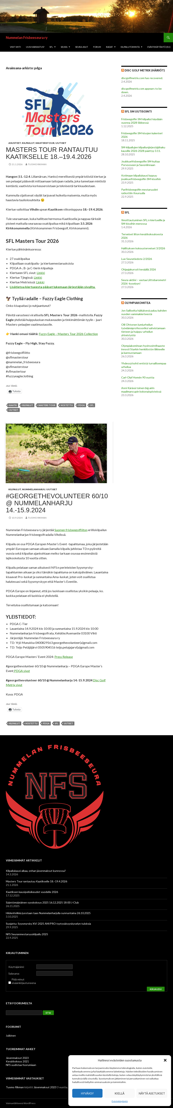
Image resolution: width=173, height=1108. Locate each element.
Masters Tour (46, 405)
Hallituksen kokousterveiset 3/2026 (143, 248)
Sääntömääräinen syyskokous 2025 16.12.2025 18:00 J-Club (42, 902)
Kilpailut (28, 142)
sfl (92, 405)
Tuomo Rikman (37, 164)
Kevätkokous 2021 (17, 1061)
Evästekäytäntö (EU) (158, 47)
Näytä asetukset (152, 1093)
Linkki (41, 273)
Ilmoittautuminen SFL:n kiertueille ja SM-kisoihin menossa (143, 221)
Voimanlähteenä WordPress (21, 1103)
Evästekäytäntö (120, 1101)
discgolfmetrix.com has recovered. (142, 78)
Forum (97, 47)
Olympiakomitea (137, 302)
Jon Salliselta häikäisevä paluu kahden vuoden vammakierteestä (144, 312)
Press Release (63, 656)
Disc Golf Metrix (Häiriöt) (145, 70)
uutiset (13, 410)
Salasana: (14, 973)
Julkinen (11, 1035)
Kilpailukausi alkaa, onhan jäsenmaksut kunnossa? (36, 870)
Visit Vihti (15, 47)
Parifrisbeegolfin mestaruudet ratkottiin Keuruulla (139, 191)
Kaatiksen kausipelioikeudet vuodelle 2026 (32, 892)
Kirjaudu (156, 989)
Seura (64, 47)
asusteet (14, 142)
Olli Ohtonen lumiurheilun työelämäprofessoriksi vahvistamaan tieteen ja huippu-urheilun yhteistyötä (143, 330)
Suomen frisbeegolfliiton (70, 530)
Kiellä (119, 1093)
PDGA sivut (21, 671)
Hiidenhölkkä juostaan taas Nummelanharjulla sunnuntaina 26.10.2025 (48, 913)
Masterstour (45, 142)
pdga (81, 405)
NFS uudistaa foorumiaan (21, 1065)
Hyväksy (87, 1093)
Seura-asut (81, 47)
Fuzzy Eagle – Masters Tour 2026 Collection (68, 334)
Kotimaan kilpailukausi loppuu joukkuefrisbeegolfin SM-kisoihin (141, 177)
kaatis (13, 405)
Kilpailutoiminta (130, 47)
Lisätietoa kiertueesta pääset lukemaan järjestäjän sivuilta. (52, 287)
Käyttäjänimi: (16, 966)
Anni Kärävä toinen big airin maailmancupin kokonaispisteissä (141, 389)
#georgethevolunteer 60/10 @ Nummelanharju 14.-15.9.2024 (57, 503)
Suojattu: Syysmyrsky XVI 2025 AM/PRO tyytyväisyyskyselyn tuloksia (48, 923)
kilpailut (27, 405)
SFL (51, 47)
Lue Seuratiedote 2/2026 (136, 258)
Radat (109, 47)
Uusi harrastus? (35, 47)
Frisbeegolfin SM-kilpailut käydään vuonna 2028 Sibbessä (141, 120)
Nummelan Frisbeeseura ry (27, 37)
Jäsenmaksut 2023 (17, 1057)
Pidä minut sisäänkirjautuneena (24, 981)
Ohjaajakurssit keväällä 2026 (138, 269)
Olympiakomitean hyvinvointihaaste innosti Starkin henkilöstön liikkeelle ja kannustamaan (143, 349)
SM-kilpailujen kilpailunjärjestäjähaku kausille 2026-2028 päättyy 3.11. (143, 149)
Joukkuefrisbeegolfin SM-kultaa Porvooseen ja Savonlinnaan (140, 163)
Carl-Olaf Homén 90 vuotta (137, 377)
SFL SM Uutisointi (138, 111)
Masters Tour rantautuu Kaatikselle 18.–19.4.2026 (52, 153)
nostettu (67, 405)
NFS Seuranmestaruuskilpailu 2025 (27, 934)
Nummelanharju (33, 489)
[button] (165, 1060)
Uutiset (60, 142)
